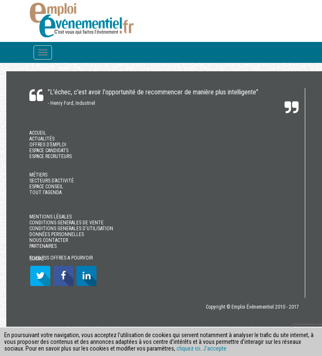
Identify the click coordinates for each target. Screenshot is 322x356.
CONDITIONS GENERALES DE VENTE (66, 223)
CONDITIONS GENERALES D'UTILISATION (71, 228)
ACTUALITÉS (42, 139)
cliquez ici (188, 348)
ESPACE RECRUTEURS (50, 156)
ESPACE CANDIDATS (48, 150)
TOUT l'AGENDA (45, 192)
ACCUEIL (37, 133)
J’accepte (214, 348)
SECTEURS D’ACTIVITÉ (51, 181)
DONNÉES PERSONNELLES (56, 234)
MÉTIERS (38, 175)
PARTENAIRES (43, 246)
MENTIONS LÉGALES (50, 217)
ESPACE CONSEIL (46, 187)
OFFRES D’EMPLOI (47, 145)
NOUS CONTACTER (48, 240)
